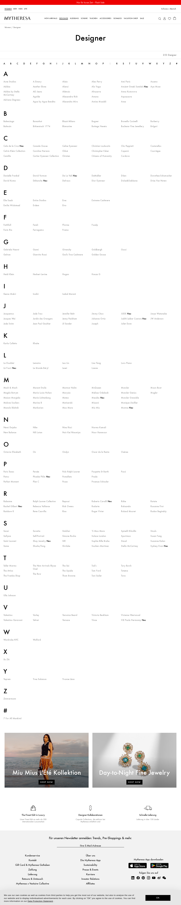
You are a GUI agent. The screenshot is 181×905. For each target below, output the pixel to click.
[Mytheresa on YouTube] (154, 877)
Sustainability (90, 865)
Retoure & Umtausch (32, 878)
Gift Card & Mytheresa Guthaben (32, 865)
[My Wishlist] (169, 18)
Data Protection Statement (40, 901)
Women (8, 9)
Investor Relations (90, 878)
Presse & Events (90, 869)
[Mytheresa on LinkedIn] (133, 877)
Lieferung (32, 874)
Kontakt (32, 860)
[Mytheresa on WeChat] (164, 877)
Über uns (90, 855)
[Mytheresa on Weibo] (159, 877)
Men (15, 9)
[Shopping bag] (174, 18)
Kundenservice (32, 855)
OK (158, 898)
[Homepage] (17, 18)
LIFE (25, 9)
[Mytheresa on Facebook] (138, 877)
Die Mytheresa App (90, 860)
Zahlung (32, 869)
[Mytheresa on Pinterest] (143, 877)
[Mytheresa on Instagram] (148, 877)
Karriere (90, 874)
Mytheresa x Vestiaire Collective (32, 883)
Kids (21, 9)
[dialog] (90, 897)
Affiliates (90, 883)
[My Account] (164, 18)
